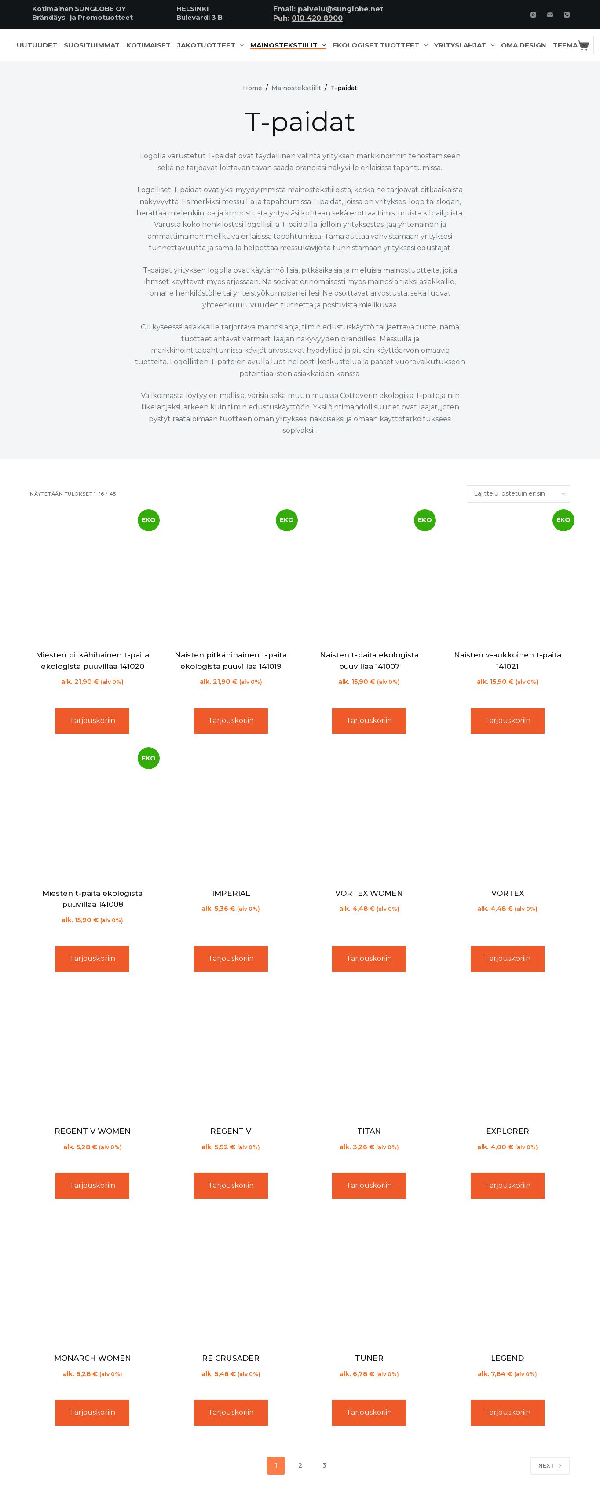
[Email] (550, 15)
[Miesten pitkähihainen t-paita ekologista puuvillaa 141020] (92, 576)
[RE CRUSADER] (230, 1279)
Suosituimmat (92, 45)
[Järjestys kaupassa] (518, 494)
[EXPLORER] (507, 1052)
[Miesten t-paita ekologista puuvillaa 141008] (92, 814)
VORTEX (507, 893)
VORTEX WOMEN (369, 893)
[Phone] (567, 15)
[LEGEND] (507, 1279)
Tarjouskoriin (92, 720)
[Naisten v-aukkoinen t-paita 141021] (507, 576)
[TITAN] (369, 1052)
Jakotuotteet (212, 45)
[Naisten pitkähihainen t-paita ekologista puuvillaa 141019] (230, 576)
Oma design (523, 45)
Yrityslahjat (466, 45)
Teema (571, 45)
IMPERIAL (231, 893)
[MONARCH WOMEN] (92, 1279)
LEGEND (507, 1358)
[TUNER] (369, 1279)
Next (550, 1465)
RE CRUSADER (231, 1358)
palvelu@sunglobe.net (341, 9)
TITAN (369, 1131)
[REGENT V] (230, 1052)
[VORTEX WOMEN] (369, 814)
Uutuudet (37, 45)
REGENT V (230, 1131)
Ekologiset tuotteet (382, 45)
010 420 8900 (317, 18)
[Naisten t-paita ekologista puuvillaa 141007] (369, 576)
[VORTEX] (507, 814)
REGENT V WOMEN (93, 1131)
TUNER (369, 1358)
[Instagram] (533, 15)
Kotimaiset (148, 45)
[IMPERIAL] (230, 814)
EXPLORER (507, 1131)
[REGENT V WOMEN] (92, 1052)
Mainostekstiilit (289, 45)
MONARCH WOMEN (92, 1358)
